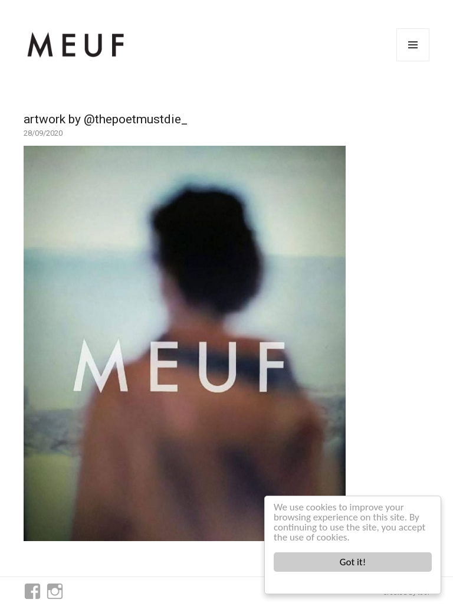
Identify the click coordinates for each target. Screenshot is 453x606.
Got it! (353, 562)
